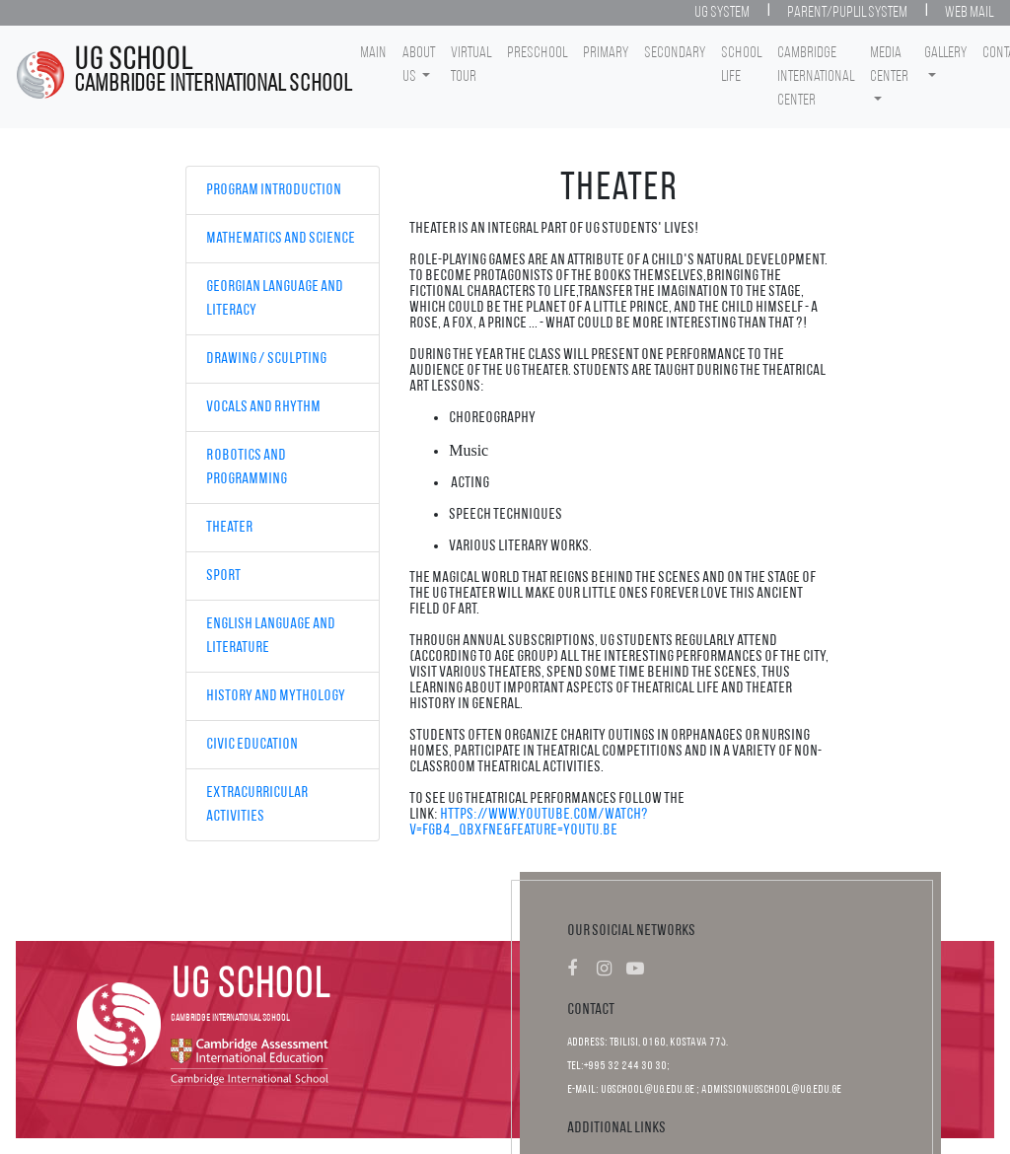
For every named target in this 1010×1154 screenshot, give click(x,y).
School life (741, 65)
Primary (605, 53)
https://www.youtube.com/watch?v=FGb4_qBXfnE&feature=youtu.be (528, 822)
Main (373, 53)
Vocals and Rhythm (263, 407)
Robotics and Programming (246, 467)
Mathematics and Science (280, 239)
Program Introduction (273, 190)
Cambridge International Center (815, 76)
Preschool (537, 53)
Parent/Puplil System (847, 13)
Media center (889, 65)
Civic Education (252, 745)
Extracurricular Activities (257, 805)
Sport (223, 576)
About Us (418, 65)
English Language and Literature (270, 636)
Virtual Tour (471, 65)
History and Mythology (275, 696)
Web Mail (969, 13)
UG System (722, 13)
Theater (229, 528)
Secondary (674, 53)
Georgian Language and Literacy (274, 299)
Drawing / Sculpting (266, 359)
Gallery (945, 53)
